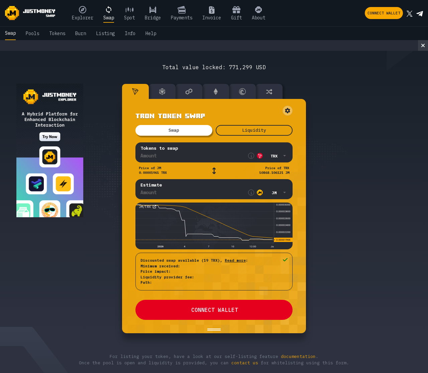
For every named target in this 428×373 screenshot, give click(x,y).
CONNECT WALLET (214, 309)
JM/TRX (145, 207)
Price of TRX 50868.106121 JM (274, 170)
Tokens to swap (159, 148)
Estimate (151, 185)
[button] (271, 156)
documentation (298, 356)
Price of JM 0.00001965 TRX (153, 170)
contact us (244, 363)
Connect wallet (383, 13)
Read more (235, 260)
